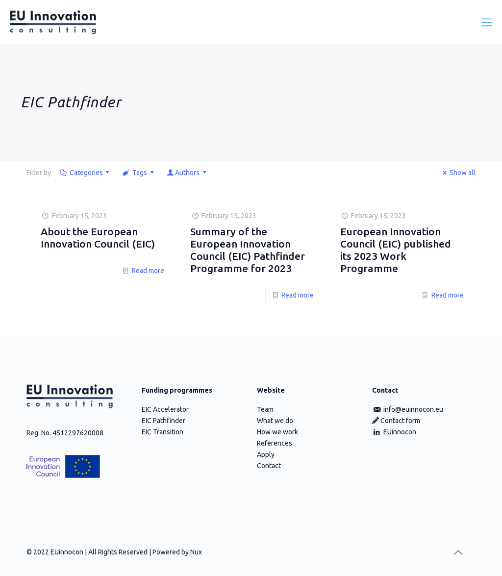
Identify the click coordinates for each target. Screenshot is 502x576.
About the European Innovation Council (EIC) (98, 237)
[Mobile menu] (486, 22)
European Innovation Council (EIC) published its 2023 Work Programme (395, 249)
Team (265, 409)
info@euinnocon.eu (407, 409)
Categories (85, 172)
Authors (187, 172)
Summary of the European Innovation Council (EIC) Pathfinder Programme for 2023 (247, 249)
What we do (275, 421)
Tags (138, 172)
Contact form (396, 421)
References (274, 443)
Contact (269, 466)
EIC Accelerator (165, 409)
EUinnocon (394, 432)
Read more (148, 271)
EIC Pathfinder (163, 421)
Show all (458, 172)
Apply (266, 454)
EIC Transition (162, 432)
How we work (277, 432)
